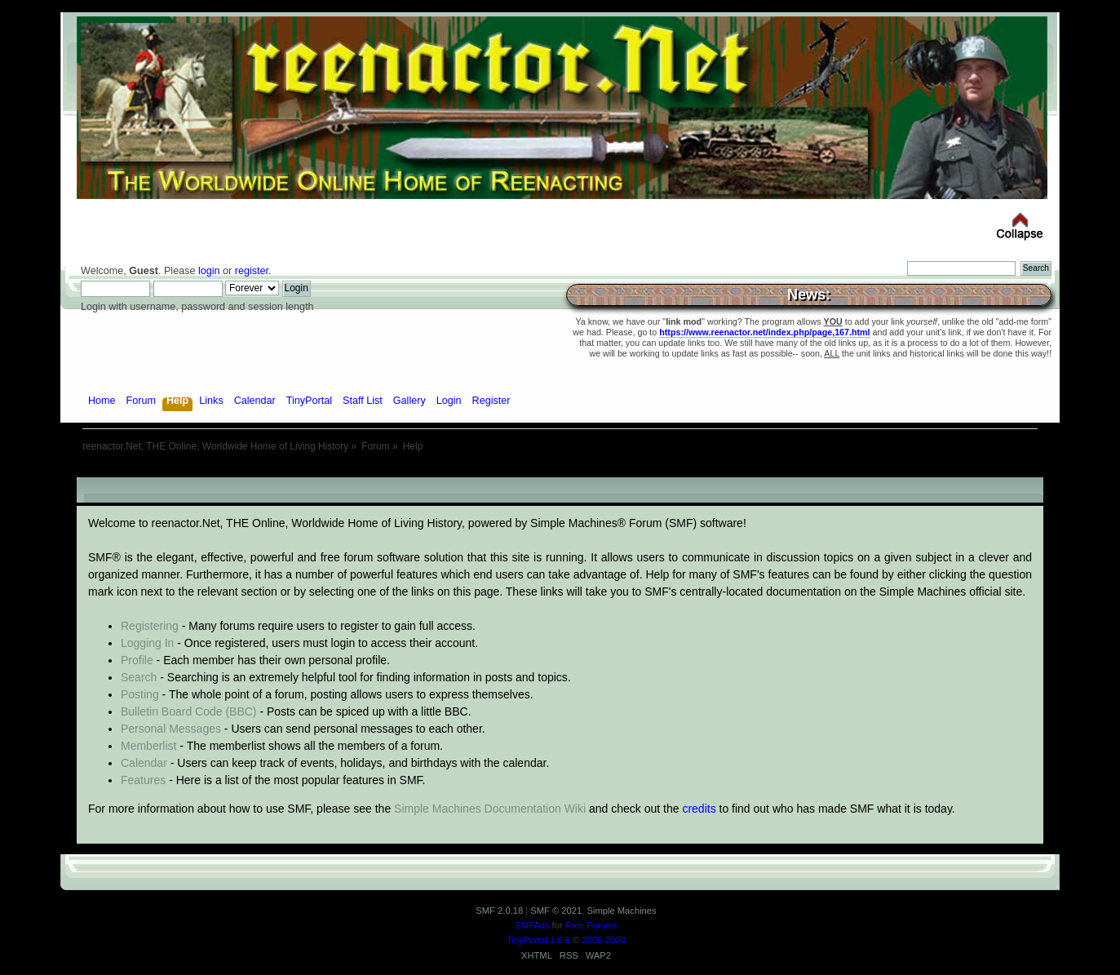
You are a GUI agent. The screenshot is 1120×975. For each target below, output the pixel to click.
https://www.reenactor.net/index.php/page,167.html (764, 332)
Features (143, 780)
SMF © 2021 (556, 910)
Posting (140, 694)
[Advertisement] (560, 471)
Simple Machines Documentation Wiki (490, 808)
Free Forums (591, 925)
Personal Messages (171, 728)
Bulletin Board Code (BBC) (189, 711)
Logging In (147, 642)
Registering (150, 625)
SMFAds (532, 925)
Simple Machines (621, 910)
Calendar (144, 762)
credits (698, 808)
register (251, 271)
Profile (137, 660)
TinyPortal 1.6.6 (538, 940)
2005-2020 (604, 940)
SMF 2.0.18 (499, 910)
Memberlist (148, 745)
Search (139, 677)
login (209, 271)
